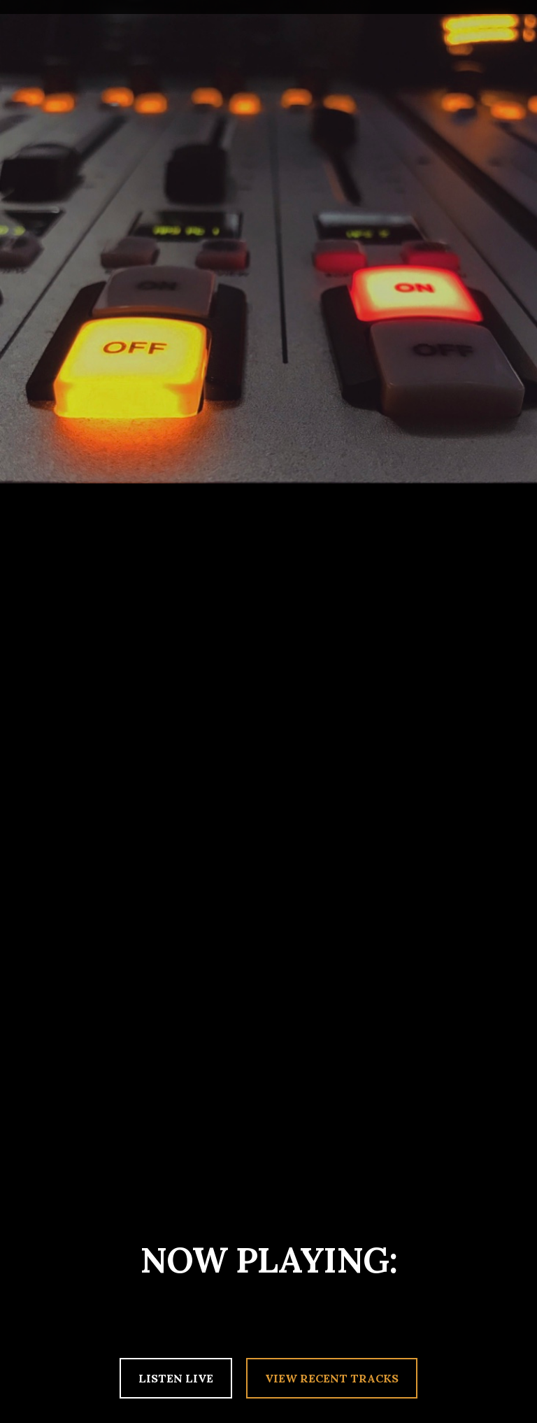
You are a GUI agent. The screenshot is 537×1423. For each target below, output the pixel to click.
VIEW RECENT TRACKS (332, 1378)
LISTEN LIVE (175, 1378)
